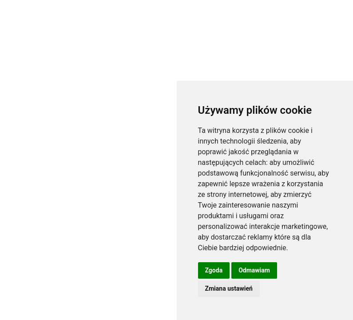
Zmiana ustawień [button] (229, 288)
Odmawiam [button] (254, 270)
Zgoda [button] (214, 270)
